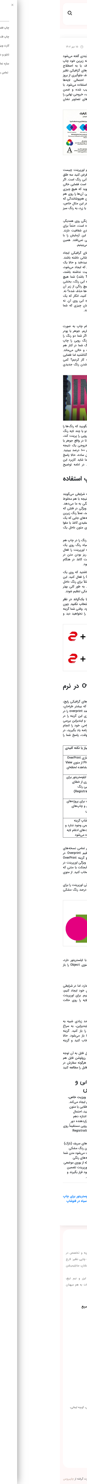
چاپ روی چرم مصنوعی (67, 1358)
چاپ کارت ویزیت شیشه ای (65, 1341)
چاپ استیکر (73, 1317)
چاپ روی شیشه (71, 1366)
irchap (78, 33)
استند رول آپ (72, 1325)
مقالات (65, 33)
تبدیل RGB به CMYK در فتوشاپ (54, 1205)
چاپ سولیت (73, 1333)
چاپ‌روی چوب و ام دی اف (65, 1350)
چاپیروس (8, 1479)
